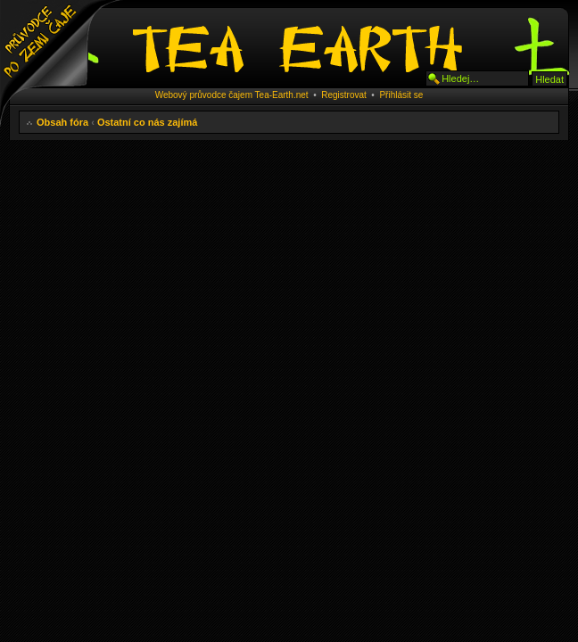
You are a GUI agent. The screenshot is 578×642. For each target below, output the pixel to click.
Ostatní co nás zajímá (147, 122)
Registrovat (344, 95)
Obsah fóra (62, 122)
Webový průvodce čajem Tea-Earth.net (232, 95)
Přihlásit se (401, 95)
